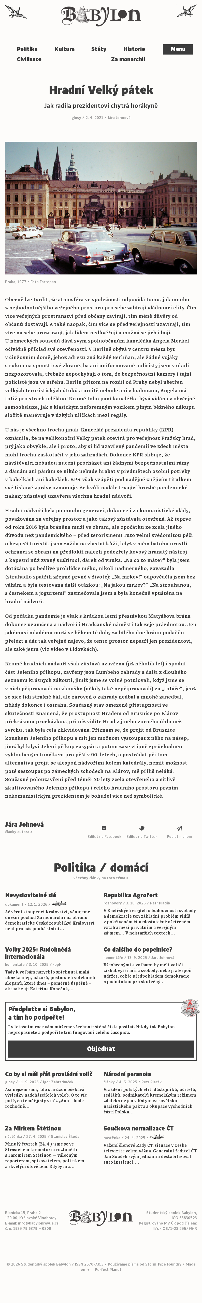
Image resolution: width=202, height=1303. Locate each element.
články (109, 1082)
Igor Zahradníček (58, 1082)
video (57, 649)
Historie (134, 49)
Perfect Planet (108, 1269)
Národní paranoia (127, 1074)
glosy (76, 117)
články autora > (19, 831)
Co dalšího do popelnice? (138, 949)
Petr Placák (160, 903)
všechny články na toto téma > (101, 877)
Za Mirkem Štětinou (33, 1128)
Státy (98, 49)
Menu (177, 49)
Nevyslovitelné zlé (30, 895)
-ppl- (57, 964)
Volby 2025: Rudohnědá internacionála (38, 953)
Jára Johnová (119, 117)
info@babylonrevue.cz (38, 1223)
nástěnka (13, 1136)
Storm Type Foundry (163, 1264)
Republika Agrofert (131, 895)
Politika (27, 49)
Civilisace (29, 59)
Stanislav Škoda (65, 1136)
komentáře (15, 964)
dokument (14, 904)
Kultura (64, 49)
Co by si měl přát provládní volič (48, 1074)
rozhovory (113, 903)
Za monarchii (128, 59)
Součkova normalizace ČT (139, 1128)
